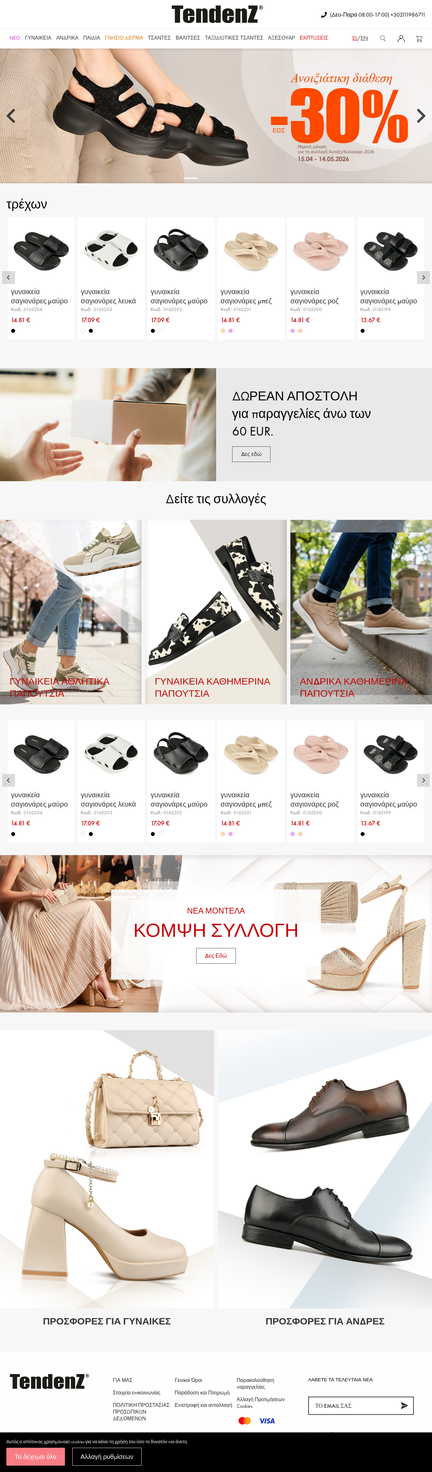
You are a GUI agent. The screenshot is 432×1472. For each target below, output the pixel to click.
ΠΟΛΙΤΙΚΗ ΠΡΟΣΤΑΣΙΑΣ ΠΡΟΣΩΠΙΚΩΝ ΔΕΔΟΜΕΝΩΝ (141, 1412)
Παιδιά (91, 37)
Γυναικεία (38, 37)
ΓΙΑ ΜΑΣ (123, 1380)
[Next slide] (420, 116)
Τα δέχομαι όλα (36, 1457)
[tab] (190, 178)
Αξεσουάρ (281, 37)
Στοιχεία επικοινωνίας (137, 1392)
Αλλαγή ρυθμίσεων (107, 1457)
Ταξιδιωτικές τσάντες (234, 37)
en (364, 38)
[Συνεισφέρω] (405, 1406)
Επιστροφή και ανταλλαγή (203, 1405)
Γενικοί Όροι (188, 1380)
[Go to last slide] (12, 116)
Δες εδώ (251, 454)
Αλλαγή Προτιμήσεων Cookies (261, 1402)
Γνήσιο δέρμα (124, 37)
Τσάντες (159, 37)
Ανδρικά (67, 37)
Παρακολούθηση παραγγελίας (255, 1383)
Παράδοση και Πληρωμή (202, 1392)
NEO (15, 37)
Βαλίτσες (188, 37)
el (354, 38)
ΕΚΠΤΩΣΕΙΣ (314, 37)
